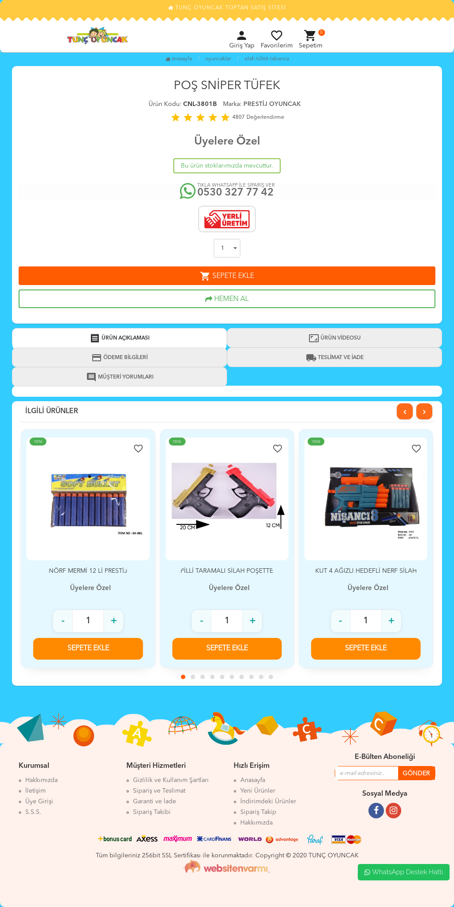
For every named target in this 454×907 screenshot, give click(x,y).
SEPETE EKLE (227, 276)
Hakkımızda (256, 823)
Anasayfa (178, 59)
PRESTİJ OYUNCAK (272, 104)
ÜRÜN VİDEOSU (335, 338)
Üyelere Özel (227, 141)
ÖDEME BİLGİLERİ (119, 357)
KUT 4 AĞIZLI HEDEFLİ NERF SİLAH (366, 571)
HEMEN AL (227, 299)
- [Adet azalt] (62, 621)
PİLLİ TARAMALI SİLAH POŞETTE (226, 571)
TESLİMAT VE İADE (335, 357)
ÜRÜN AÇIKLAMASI (119, 338)
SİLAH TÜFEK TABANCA (266, 59)
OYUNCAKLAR (218, 59)
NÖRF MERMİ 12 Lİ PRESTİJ (88, 571)
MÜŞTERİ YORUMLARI (119, 377)
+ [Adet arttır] (113, 621)
